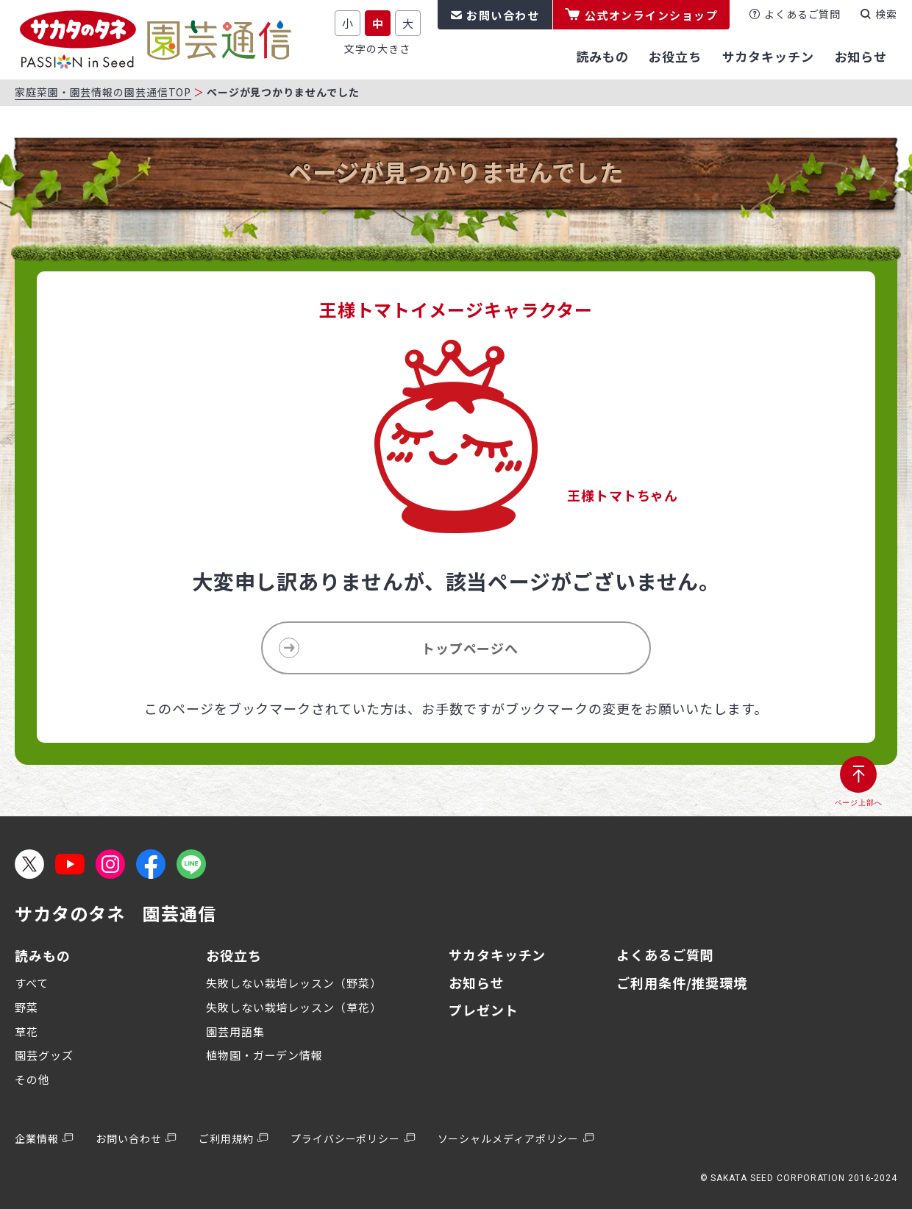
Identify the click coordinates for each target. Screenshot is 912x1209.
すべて (32, 983)
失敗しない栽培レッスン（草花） (294, 1007)
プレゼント (484, 1009)
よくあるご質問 (802, 14)
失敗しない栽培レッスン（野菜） (294, 983)
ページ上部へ (859, 803)
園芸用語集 (235, 1031)
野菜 (26, 1007)
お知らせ (477, 982)
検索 (886, 14)
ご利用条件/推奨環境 (681, 982)
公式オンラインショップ (652, 15)
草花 (26, 1031)
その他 (32, 1079)
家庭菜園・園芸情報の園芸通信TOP (103, 92)
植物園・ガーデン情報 (264, 1055)
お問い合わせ (502, 15)
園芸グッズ (44, 1055)
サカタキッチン (497, 954)
